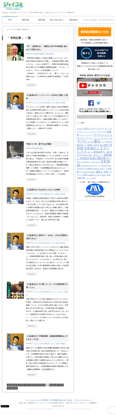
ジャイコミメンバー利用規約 (37, 400)
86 (54, 385)
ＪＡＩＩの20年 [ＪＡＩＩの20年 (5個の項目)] (90, 178)
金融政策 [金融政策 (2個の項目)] (103, 175)
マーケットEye (38, 102)
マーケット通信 (54, 102)
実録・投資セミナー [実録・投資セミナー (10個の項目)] (96, 155)
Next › (9, 388)
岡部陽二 (42, 54)
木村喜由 (62, 102)
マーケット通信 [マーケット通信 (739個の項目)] (88, 141)
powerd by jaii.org (58, 406)
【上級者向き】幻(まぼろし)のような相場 (43, 190)
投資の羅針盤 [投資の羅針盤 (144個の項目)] (98, 158)
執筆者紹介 (73, 20)
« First (20, 385)
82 (40, 385)
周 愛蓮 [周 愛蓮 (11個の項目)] (106, 152)
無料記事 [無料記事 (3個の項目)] (104, 165)
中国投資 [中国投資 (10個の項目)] (95, 145)
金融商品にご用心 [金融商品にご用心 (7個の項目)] (94, 175)
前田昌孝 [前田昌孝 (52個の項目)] (98, 152)
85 (51, 385)
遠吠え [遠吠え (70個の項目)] (99, 171)
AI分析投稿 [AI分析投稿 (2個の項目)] (80, 129)
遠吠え (42, 148)
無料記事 (25, 20)
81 (36, 385)
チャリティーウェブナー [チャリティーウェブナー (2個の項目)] (86, 135)
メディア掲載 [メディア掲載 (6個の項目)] (105, 142)
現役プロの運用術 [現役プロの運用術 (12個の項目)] (85, 169)
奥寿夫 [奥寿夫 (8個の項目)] (85, 155)
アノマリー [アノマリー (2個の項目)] (86, 132)
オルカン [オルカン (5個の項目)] (93, 132)
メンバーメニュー (105, 20)
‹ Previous (27, 385)
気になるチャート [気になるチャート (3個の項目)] (95, 165)
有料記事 (41, 20)
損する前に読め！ (57, 20)
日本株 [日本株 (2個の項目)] (93, 162)
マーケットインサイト (56, 291)
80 (32, 385)
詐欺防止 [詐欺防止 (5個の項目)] (92, 172)
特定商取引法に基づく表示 (61, 400)
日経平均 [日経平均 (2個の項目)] (97, 162)
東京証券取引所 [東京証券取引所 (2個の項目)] (85, 165)
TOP (10, 20)
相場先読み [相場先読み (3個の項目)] (96, 168)
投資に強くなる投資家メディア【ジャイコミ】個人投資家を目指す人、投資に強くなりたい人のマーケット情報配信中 (58, 403)
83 (43, 385)
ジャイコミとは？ (90, 20)
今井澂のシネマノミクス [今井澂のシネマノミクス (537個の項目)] (93, 149)
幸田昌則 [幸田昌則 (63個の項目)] (84, 158)
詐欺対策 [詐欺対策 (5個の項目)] (86, 172)
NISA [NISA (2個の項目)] (106, 129)
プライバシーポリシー (83, 400)
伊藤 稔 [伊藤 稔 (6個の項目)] (90, 152)
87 (58, 385)
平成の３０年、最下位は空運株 (38, 144)
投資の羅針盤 (50, 54)
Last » (15, 388)
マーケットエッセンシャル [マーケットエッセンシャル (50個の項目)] (99, 138)
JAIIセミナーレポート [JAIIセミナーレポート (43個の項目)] (93, 128)
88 (62, 385)
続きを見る (31, 85)
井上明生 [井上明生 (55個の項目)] (104, 145)
